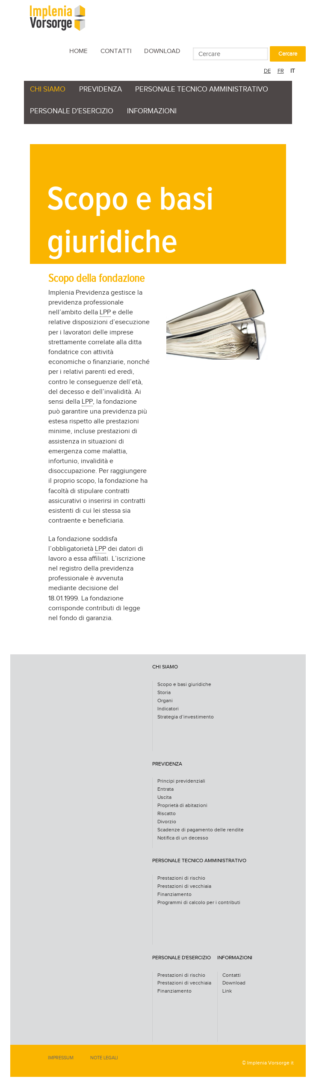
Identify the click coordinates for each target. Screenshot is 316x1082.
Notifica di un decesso (182, 838)
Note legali (104, 1058)
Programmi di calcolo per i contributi (198, 902)
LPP (105, 312)
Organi (165, 701)
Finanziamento (174, 894)
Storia (164, 692)
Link (227, 991)
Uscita (164, 797)
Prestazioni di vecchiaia (184, 886)
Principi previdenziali (181, 781)
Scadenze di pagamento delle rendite (200, 830)
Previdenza (100, 89)
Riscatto (166, 813)
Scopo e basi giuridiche (184, 684)
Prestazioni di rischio (181, 878)
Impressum (61, 1058)
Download (162, 51)
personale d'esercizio (71, 111)
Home (78, 51)
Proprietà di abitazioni (182, 805)
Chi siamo (47, 89)
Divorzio (166, 822)
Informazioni (152, 111)
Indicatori (168, 709)
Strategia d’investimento (185, 717)
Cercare (287, 53)
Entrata (165, 789)
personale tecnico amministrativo (201, 89)
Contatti (116, 51)
